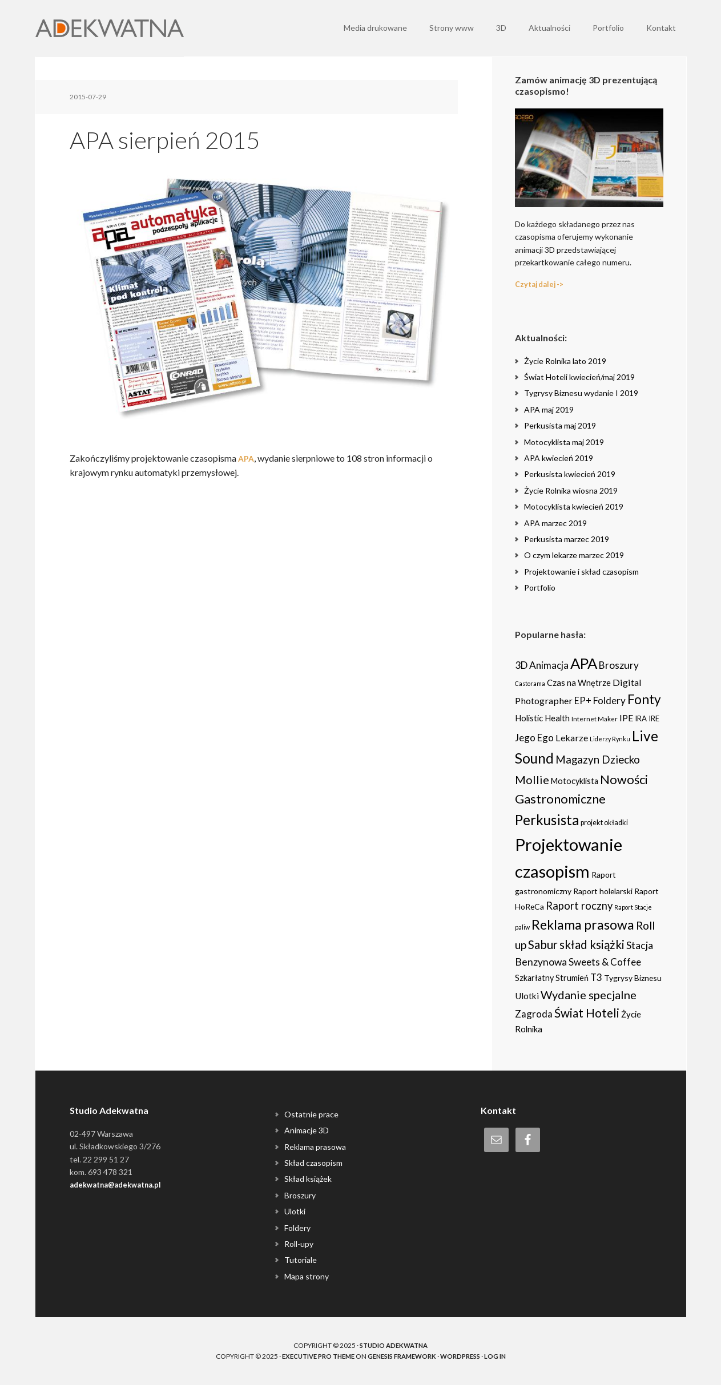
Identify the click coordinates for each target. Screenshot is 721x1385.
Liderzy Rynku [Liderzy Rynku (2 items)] (610, 738)
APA (247, 458)
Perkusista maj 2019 (560, 425)
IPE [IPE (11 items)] (626, 717)
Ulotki (294, 1211)
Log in (504, 1356)
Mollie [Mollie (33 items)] (532, 779)
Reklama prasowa (315, 1147)
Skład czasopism (313, 1163)
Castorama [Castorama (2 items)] (530, 683)
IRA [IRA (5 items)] (641, 718)
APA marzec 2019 (555, 523)
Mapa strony (306, 1276)
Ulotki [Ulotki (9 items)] (527, 996)
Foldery (297, 1228)
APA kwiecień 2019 (558, 458)
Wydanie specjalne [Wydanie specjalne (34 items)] (589, 995)
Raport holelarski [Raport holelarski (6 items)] (603, 891)
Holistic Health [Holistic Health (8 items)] (542, 718)
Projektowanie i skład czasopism (581, 571)
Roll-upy (298, 1244)
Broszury (300, 1195)
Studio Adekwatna (394, 1345)
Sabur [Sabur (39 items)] (543, 944)
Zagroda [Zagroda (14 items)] (534, 1014)
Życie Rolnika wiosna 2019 (571, 490)
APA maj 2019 (549, 409)
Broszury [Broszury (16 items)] (619, 665)
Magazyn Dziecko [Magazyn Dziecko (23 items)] (597, 759)
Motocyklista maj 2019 (564, 442)
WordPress (467, 1356)
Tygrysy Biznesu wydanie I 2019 (581, 393)
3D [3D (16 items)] (521, 665)
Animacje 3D (306, 1130)
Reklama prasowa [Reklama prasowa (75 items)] (582, 924)
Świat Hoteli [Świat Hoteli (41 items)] (586, 1013)
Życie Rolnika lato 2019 (565, 361)
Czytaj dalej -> (542, 284)
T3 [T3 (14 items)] (596, 977)
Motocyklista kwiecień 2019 (573, 506)
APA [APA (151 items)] (583, 663)
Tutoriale (300, 1260)
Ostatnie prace (311, 1114)
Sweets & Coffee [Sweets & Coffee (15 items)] (605, 962)
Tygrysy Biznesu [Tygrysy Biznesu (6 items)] (633, 978)
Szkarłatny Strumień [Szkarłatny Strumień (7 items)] (552, 978)
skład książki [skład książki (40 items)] (592, 944)
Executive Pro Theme (311, 1356)
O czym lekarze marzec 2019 (574, 555)
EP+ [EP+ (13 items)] (582, 700)
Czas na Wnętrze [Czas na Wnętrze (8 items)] (579, 682)
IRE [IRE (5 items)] (654, 718)
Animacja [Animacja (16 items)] (549, 665)
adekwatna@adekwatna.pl (120, 1184)
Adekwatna (109, 28)
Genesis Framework (403, 1356)
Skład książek (308, 1179)
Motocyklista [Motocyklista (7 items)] (574, 781)
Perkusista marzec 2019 (566, 539)
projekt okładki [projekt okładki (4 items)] (604, 822)
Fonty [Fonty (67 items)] (644, 699)
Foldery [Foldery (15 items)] (609, 700)
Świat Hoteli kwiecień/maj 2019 (579, 377)
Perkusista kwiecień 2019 (569, 474)
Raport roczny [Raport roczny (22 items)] (579, 905)
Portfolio (539, 587)
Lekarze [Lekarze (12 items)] (571, 737)
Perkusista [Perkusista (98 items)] (547, 819)
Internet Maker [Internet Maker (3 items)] (594, 718)
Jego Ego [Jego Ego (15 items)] (534, 738)
